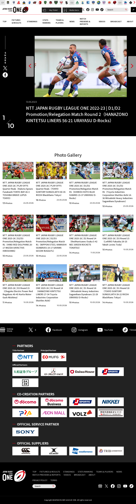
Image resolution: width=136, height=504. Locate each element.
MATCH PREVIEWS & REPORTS (85, 21)
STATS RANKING (46, 21)
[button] (30, 66)
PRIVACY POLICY (39, 480)
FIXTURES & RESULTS (16, 21)
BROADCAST (116, 21)
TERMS (53, 480)
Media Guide (71, 10)
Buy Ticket (50, 10)
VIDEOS (102, 21)
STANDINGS (32, 21)
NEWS (72, 21)
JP (133, 9)
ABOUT (130, 21)
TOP (5, 21)
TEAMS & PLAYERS (60, 21)
